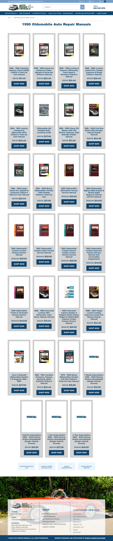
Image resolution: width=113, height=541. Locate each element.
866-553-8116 (99, 8)
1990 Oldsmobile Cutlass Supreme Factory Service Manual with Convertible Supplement (94, 254)
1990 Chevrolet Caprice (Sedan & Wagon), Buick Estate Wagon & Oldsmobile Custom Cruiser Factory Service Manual (69, 317)
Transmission (68, 13)
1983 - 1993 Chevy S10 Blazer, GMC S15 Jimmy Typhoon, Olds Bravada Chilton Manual (69, 133)
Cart (101, 1)
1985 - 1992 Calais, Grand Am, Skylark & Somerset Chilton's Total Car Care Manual (19, 192)
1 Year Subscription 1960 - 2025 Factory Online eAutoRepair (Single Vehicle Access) (56, 440)
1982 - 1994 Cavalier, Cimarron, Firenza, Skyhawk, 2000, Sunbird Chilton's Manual (44, 380)
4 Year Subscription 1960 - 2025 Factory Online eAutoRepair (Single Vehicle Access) (81, 440)
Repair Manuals (11, 13)
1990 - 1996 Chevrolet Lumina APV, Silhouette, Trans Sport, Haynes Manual (44, 314)
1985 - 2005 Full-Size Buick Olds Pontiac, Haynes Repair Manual (94, 132)
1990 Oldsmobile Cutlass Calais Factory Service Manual (44, 251)
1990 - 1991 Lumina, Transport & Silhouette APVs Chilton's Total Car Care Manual (19, 133)
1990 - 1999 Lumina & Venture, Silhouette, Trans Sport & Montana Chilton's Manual (69, 73)
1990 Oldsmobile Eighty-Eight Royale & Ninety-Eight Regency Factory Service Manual (94, 193)
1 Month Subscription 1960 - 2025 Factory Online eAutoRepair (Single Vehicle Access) (31, 440)
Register (93, 1)
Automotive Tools (39, 13)
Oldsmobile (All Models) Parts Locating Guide (44, 131)
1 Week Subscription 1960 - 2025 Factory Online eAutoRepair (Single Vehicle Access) (93, 380)
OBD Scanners (24, 13)
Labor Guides (102, 13)
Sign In (83, 1)
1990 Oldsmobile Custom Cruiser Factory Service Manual (19, 252)
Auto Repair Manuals (21, 538)
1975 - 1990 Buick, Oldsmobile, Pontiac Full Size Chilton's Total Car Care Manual (69, 379)
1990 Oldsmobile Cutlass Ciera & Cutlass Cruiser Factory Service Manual (69, 253)
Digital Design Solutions (95, 538)
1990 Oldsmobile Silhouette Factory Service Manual (69, 191)
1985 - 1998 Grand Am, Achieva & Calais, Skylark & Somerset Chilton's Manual (44, 72)
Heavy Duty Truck (55, 13)
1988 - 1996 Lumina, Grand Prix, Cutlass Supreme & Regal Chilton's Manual (94, 72)
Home (9, 18)
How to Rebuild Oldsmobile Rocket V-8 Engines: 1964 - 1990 (19, 379)
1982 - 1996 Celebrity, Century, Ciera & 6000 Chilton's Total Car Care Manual (19, 72)
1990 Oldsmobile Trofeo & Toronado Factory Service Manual (19, 314)
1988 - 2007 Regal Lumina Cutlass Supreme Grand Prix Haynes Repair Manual (94, 315)
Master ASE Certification (84, 13)
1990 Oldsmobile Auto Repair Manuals (24, 18)
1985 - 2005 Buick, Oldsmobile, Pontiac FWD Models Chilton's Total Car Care (44, 193)
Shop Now (19, 84)
